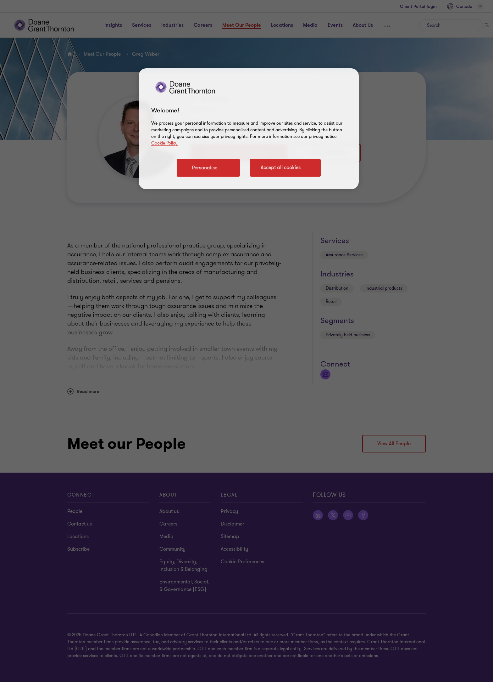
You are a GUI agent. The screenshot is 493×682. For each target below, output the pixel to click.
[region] (249, 128)
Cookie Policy (164, 143)
